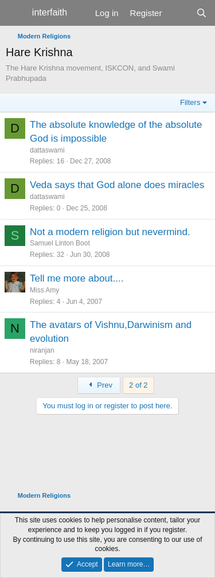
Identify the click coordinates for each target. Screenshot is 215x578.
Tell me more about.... (76, 278)
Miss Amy (44, 290)
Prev (98, 385)
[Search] (201, 13)
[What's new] (178, 13)
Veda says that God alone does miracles (117, 184)
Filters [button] (190, 102)
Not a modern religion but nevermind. (110, 231)
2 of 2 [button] (138, 385)
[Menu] (15, 13)
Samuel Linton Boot (60, 243)
